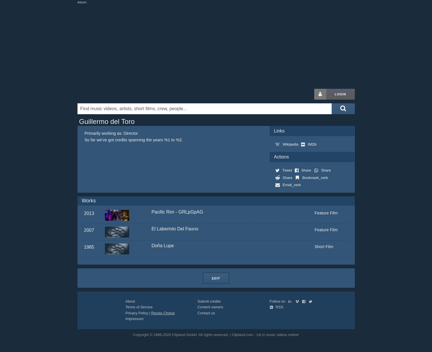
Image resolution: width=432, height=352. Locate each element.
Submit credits (209, 301)
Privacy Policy (137, 313)
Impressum (135, 319)
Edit (216, 278)
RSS (276, 307)
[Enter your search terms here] (204, 108)
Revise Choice (163, 313)
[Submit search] (343, 108)
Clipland (107, 94)
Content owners (210, 307)
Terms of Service (139, 307)
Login (340, 94)
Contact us (206, 313)
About (130, 301)
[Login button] (320, 94)
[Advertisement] (216, 45)
